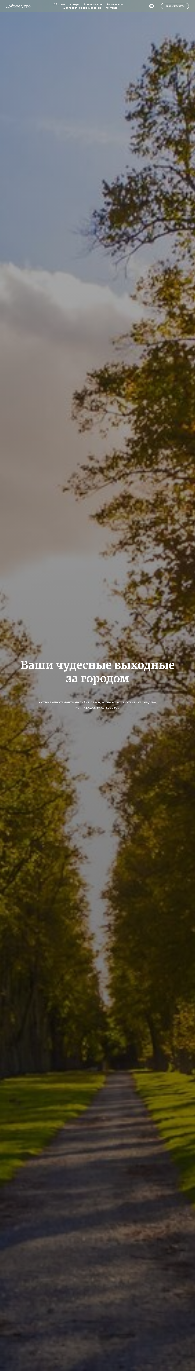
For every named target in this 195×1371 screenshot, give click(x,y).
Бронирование (93, 4)
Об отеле (59, 4)
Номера (74, 4)
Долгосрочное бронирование (82, 7)
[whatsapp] (151, 6)
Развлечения (115, 4)
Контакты (112, 7)
